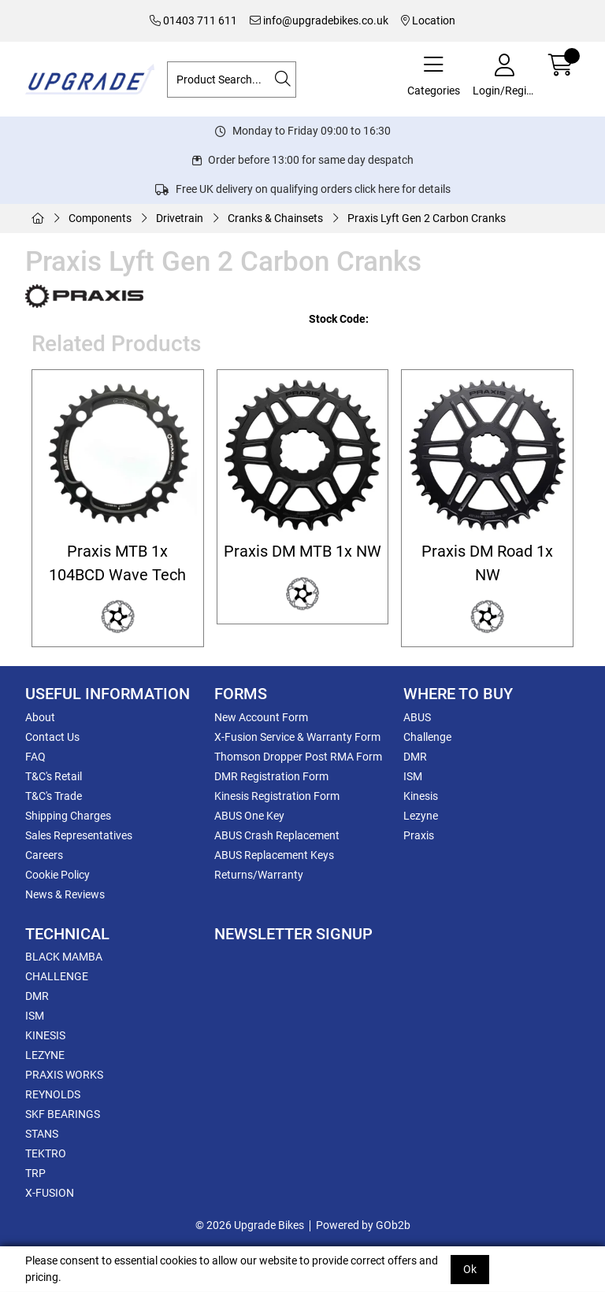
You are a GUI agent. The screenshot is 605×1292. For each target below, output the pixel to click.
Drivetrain (179, 218)
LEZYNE (45, 1055)
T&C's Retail (53, 776)
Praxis (418, 835)
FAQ (35, 756)
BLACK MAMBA (63, 956)
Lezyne (420, 815)
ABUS (417, 717)
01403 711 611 (193, 20)
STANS (41, 1133)
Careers (44, 855)
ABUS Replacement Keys (274, 855)
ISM (412, 776)
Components (100, 218)
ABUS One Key (249, 815)
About (40, 717)
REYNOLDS (52, 1094)
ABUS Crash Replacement (277, 835)
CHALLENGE (56, 976)
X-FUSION (49, 1192)
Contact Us (52, 737)
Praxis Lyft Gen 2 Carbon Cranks (426, 218)
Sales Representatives (78, 835)
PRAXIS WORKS (64, 1074)
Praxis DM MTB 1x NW (302, 551)
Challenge (427, 737)
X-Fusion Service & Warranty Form (297, 737)
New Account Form (261, 717)
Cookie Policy (57, 874)
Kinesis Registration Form (277, 796)
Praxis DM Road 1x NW (487, 562)
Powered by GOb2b (363, 1225)
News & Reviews (65, 894)
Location (428, 20)
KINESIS (45, 1035)
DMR (415, 756)
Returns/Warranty (258, 874)
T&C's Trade (53, 796)
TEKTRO (45, 1153)
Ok (470, 1269)
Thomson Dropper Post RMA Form (298, 756)
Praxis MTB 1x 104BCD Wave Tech (117, 562)
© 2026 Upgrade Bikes (249, 1225)
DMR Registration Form (271, 776)
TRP (35, 1173)
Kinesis (420, 796)
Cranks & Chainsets (275, 218)
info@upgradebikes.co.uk (319, 20)
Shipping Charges (68, 815)
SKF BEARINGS (62, 1114)
